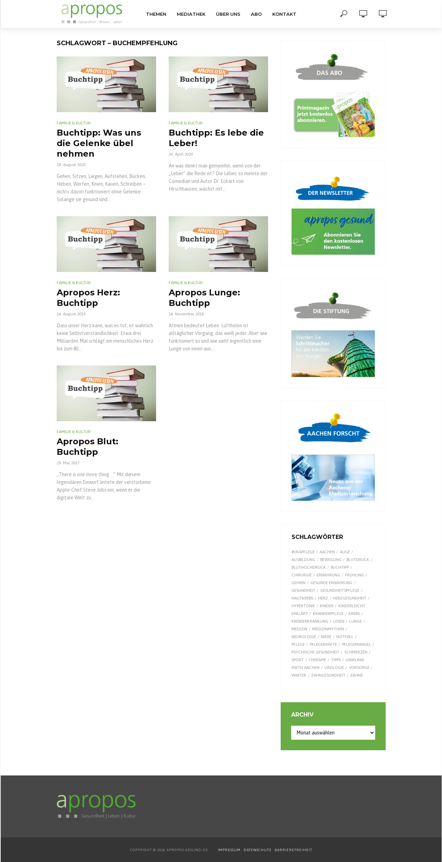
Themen (156, 14)
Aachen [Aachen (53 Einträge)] (327, 551)
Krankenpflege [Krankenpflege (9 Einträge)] (328, 613)
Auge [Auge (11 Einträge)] (345, 551)
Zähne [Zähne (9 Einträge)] (356, 675)
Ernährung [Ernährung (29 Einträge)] (328, 575)
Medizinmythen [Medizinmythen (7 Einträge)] (328, 629)
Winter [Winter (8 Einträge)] (299, 675)
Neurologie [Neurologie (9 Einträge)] (304, 636)
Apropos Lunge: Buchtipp (204, 297)
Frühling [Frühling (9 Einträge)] (354, 575)
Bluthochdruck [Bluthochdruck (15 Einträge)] (309, 567)
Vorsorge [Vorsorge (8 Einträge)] (359, 667)
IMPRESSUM (229, 850)
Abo (256, 14)
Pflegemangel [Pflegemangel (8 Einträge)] (356, 644)
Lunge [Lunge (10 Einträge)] (355, 621)
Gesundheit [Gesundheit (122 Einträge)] (303, 590)
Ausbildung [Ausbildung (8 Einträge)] (303, 559)
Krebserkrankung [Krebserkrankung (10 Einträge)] (310, 621)
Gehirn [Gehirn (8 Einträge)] (299, 582)
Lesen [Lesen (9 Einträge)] (338, 621)
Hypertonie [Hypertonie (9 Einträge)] (303, 605)
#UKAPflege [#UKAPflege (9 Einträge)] (303, 551)
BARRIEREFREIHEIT (293, 850)
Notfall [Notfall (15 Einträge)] (344, 636)
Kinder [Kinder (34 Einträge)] (327, 605)
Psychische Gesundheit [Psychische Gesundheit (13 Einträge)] (315, 652)
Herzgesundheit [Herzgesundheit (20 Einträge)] (349, 598)
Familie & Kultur (74, 123)
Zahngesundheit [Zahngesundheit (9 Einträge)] (328, 675)
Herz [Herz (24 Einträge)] (323, 598)
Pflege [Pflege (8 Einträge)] (298, 644)
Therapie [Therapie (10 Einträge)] (317, 659)
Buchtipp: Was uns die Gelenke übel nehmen (99, 143)
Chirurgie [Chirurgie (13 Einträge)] (302, 575)
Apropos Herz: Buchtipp (88, 297)
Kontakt (284, 14)
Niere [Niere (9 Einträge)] (326, 636)
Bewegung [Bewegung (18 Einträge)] (331, 559)
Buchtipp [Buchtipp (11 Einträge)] (340, 567)
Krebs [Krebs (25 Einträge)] (354, 613)
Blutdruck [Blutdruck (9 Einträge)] (357, 559)
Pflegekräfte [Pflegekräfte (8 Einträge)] (323, 644)
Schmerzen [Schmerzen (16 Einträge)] (355, 652)
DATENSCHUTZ (258, 850)
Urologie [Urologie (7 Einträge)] (334, 667)
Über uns (228, 14)
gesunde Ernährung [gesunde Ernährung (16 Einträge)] (331, 582)
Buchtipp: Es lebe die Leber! (216, 138)
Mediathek (191, 14)
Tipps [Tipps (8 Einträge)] (336, 659)
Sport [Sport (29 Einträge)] (298, 659)
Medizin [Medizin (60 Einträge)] (299, 629)
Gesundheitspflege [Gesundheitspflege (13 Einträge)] (339, 590)
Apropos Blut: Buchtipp (87, 446)
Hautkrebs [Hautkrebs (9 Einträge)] (302, 598)
